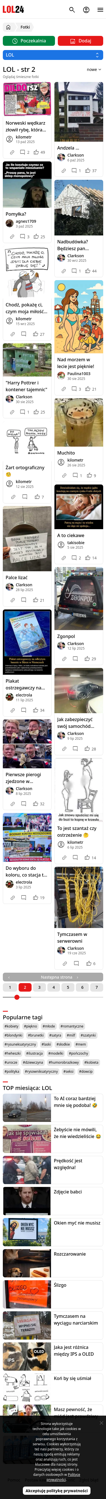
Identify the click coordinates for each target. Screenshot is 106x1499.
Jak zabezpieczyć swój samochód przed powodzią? (75, 723)
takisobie (76, 542)
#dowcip (86, 1071)
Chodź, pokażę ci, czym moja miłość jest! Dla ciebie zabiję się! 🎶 (25, 308)
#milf (71, 1035)
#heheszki (13, 1053)
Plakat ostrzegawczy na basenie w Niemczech (23, 684)
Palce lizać (17, 577)
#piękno (30, 1026)
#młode (49, 1026)
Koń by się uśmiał (72, 1378)
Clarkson (75, 155)
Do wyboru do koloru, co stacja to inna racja (26, 871)
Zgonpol (66, 636)
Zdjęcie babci (68, 1192)
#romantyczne (72, 1026)
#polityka (12, 1071)
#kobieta (91, 1062)
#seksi (68, 1071)
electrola (24, 695)
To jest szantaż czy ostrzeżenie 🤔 (76, 831)
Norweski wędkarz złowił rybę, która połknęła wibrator (25, 126)
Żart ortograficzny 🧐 (25, 470)
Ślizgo (60, 1285)
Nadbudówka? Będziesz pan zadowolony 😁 (73, 245)
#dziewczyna (33, 1062)
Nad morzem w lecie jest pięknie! (75, 362)
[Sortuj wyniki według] (86, 69)
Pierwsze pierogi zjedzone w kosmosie (23, 778)
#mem (81, 1044)
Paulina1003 (78, 373)
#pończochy (78, 1053)
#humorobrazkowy (64, 1062)
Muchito (66, 453)
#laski (46, 1044)
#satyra (55, 1035)
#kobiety (11, 1026)
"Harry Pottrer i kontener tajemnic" (26, 386)
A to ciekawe (70, 535)
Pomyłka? (16, 214)
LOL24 (13, 9)
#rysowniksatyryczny (41, 1071)
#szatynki (88, 1035)
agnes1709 (26, 221)
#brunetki (36, 1035)
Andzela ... (68, 148)
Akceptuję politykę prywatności (57, 1490)
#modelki (55, 1053)
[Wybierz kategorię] (53, 55)
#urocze (11, 1062)
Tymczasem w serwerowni (72, 937)
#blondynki (13, 1035)
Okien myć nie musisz (77, 1223)
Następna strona (60, 977)
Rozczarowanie (70, 1254)
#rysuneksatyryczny (20, 1044)
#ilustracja (34, 1053)
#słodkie (63, 1044)
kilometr (24, 137)
